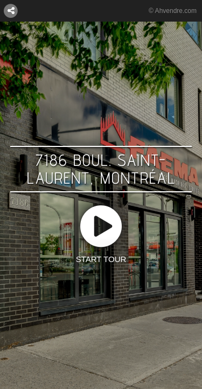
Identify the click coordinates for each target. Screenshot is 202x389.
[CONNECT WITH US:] (11, 10)
